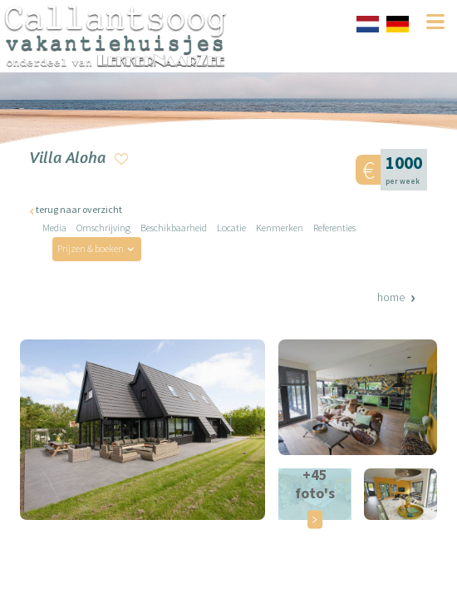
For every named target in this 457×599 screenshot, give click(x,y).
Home (391, 297)
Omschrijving (103, 227)
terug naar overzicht (79, 209)
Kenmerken (279, 227)
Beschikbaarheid (173, 227)
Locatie (231, 227)
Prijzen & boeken (90, 248)
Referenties (334, 227)
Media (54, 227)
